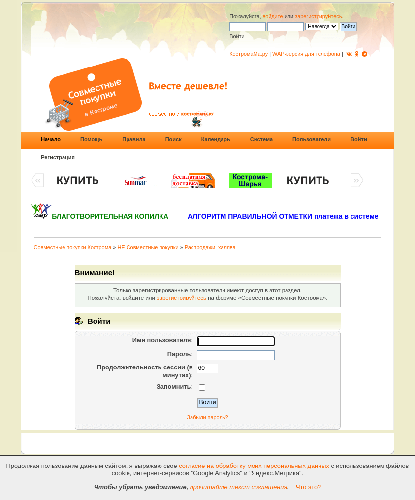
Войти (359, 139)
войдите (273, 16)
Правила (133, 139)
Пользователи (311, 139)
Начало (51, 139)
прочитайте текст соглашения (238, 487)
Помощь (91, 139)
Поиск (173, 139)
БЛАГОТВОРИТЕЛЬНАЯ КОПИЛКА (110, 216)
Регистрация (58, 157)
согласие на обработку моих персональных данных (254, 465)
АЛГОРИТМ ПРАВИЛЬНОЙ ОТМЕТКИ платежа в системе (283, 216)
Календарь (215, 139)
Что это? (308, 487)
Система (261, 139)
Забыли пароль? (207, 417)
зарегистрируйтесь (318, 16)
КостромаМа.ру (248, 54)
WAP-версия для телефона (306, 54)
